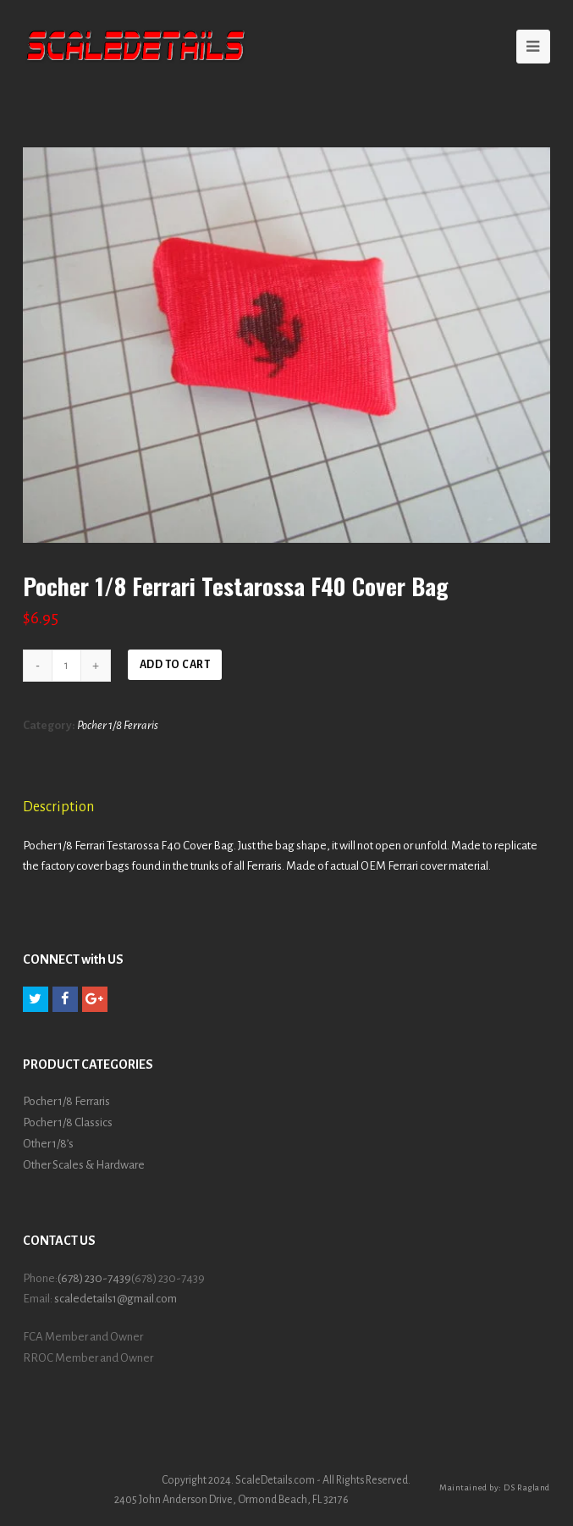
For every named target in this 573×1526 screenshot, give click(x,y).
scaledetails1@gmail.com (115, 1298)
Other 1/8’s (48, 1143)
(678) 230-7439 (94, 1278)
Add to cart (175, 665)
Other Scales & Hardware (84, 1164)
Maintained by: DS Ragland (494, 1487)
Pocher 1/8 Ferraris (117, 725)
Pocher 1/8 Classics (68, 1122)
